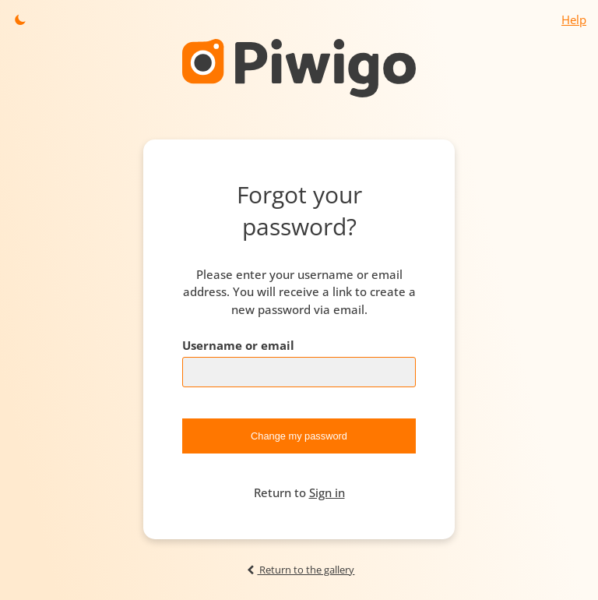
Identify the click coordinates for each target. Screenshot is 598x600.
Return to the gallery (299, 570)
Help (573, 19)
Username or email (238, 345)
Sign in (327, 492)
